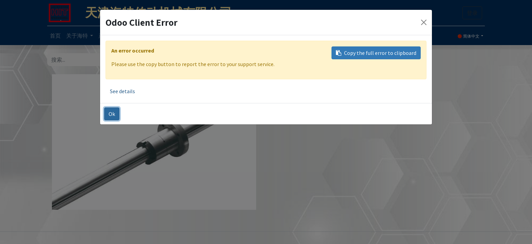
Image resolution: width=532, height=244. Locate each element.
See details (122, 91)
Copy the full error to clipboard (376, 52)
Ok (112, 113)
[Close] (423, 22)
